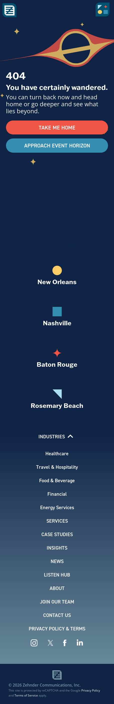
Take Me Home (57, 127)
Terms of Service (26, 695)
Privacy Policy (90, 690)
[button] (104, 11)
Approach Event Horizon (57, 145)
